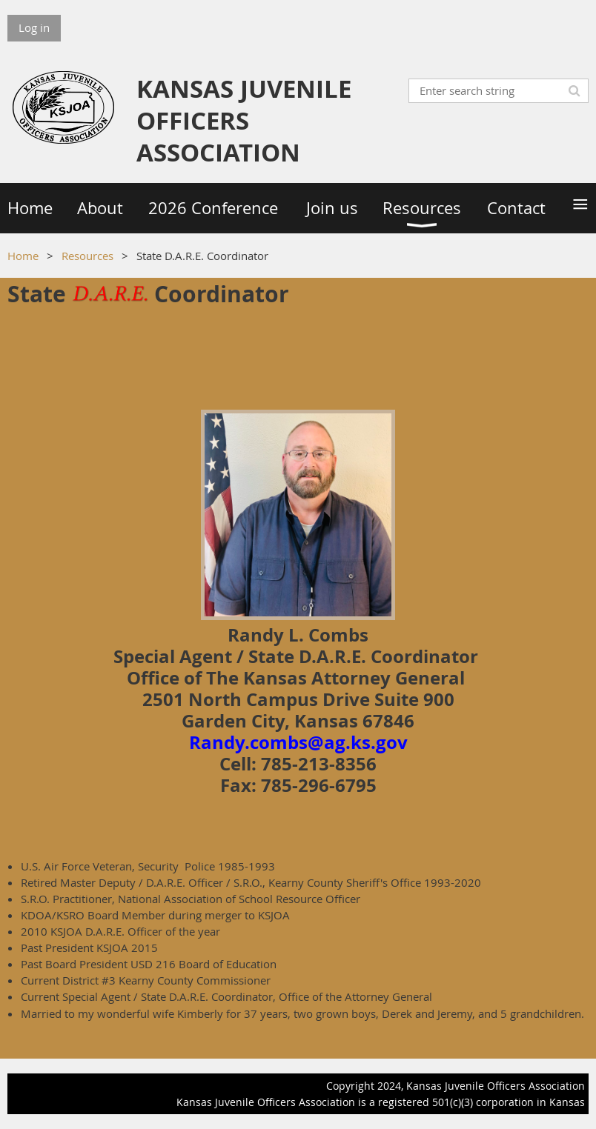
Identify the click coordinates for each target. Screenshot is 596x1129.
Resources (87, 255)
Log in (34, 27)
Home (23, 255)
